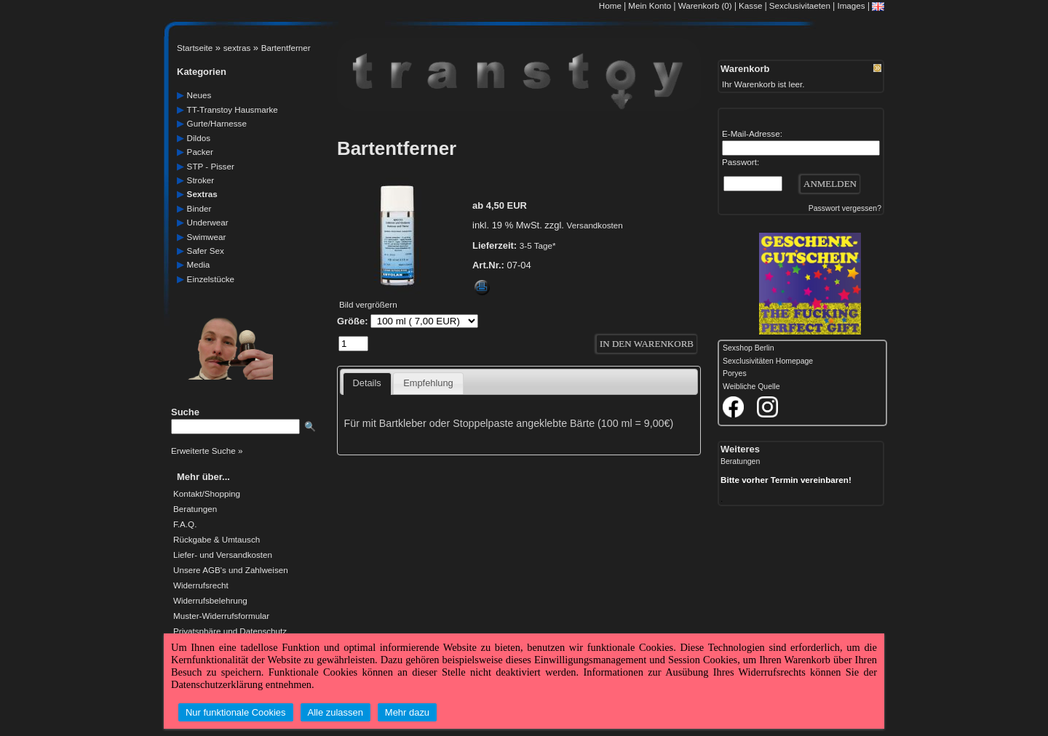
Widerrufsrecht (201, 585)
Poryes (735, 373)
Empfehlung (428, 382)
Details (367, 382)
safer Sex (205, 250)
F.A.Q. (184, 524)
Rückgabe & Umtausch (216, 539)
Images (851, 5)
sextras (237, 47)
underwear (208, 222)
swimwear (206, 236)
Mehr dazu (407, 712)
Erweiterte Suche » (206, 450)
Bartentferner (286, 47)
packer (200, 151)
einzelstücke (210, 279)
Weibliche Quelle (751, 387)
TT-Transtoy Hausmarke (232, 109)
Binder (199, 208)
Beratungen (195, 509)
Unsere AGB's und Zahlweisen (230, 570)
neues (199, 95)
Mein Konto (649, 5)
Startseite (195, 47)
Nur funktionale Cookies (236, 712)
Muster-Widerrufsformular (221, 616)
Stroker (201, 180)
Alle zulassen (335, 712)
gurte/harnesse (217, 123)
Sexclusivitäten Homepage (768, 361)
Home (610, 5)
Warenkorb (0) (706, 5)
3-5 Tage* (538, 245)
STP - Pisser (210, 166)
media (198, 264)
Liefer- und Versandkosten (222, 555)
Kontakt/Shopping (206, 493)
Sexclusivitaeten (799, 5)
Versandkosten (595, 225)
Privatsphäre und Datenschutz (230, 631)
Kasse (750, 5)
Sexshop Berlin (748, 348)
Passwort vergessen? (845, 208)
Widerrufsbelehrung (210, 600)
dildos (198, 138)
